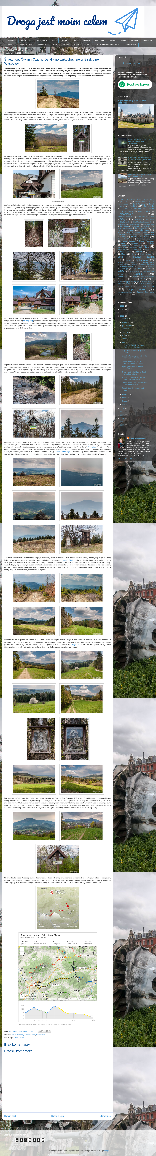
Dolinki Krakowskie (144, 211)
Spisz (149, 269)
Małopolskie (99, 40)
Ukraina (133, 279)
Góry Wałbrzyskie (141, 228)
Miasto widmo (125, 252)
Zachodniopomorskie (125, 292)
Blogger (107, 1151)
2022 (122, 316)
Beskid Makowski (123, 200)
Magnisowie (122, 247)
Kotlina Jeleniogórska (145, 239)
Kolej (87, 45)
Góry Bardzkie (138, 219)
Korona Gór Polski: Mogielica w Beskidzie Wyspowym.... (134, 378)
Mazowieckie (149, 249)
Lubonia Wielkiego (62, 452)
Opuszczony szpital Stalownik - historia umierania (140, 175)
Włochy (120, 283)
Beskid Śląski (140, 202)
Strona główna (57, 1116)
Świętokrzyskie (130, 45)
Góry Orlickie (124, 226)
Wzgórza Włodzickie (125, 286)
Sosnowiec (138, 269)
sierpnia (125, 332)
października (127, 326)
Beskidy (112, 40)
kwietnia (125, 394)
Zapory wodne (126, 294)
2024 (122, 309)
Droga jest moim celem (131, 63)
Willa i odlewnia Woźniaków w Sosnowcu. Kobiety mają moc (139, 159)
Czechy (54, 45)
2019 (122, 415)
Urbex (74, 40)
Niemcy (134, 254)
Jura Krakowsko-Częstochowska (107, 45)
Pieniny (128, 260)
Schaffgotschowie (127, 267)
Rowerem (124, 264)
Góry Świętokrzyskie (125, 228)
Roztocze (134, 264)
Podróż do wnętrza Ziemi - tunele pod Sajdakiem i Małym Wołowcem (140, 141)
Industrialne (147, 40)
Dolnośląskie (42, 40)
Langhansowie (136, 243)
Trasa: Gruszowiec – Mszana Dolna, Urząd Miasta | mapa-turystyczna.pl (45, 1024)
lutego (124, 401)
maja (124, 342)
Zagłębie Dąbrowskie (145, 292)
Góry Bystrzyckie (125, 222)
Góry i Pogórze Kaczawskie (142, 222)
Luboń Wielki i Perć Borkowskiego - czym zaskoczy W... (134, 384)
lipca (124, 336)
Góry (54, 40)
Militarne (134, 40)
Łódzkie (137, 245)
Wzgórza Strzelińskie (145, 283)
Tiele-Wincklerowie (147, 276)
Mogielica (92, 447)
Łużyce (146, 245)
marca (125, 398)
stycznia (125, 404)
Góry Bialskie (149, 219)
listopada (126, 322)
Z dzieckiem (11, 40)
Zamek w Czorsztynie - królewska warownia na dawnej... (134, 357)
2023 (122, 313)
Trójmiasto (123, 279)
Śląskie (64, 40)
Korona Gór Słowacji (125, 239)
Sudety (123, 40)
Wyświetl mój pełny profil (127, 458)
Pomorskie (132, 263)
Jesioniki (120, 232)
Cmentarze (86, 40)
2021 (122, 409)
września (126, 329)
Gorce (152, 217)
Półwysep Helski (147, 263)
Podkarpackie (142, 260)
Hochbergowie (129, 230)
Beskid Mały (136, 200)
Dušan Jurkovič (141, 217)
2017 (122, 422)
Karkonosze (149, 234)
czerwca (125, 339)
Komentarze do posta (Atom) (62, 1123)
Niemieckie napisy (146, 254)
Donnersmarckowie (125, 217)
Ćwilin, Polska (19, 1038)
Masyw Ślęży (122, 249)
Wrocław (66, 45)
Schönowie (141, 267)
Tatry (135, 277)
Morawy (151, 252)
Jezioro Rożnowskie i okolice (136, 232)
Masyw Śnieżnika (136, 249)
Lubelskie (150, 243)
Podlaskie (121, 262)
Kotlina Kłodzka (128, 241)
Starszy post (105, 1116)
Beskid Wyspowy (17, 1035)
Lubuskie (125, 245)
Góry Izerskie (122, 224)
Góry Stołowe (146, 226)
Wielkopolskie (146, 281)
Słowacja (124, 269)
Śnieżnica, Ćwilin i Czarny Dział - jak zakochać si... (134, 373)
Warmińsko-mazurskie (131, 281)
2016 (122, 425)
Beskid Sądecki (126, 202)
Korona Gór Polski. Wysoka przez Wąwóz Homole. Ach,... (134, 346)
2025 (122, 306)
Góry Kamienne (135, 224)
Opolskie (10, 45)
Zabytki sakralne (137, 289)
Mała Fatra (132, 247)
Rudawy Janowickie (147, 264)
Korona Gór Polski (26, 45)
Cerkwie (77, 45)
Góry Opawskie (148, 224)
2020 (122, 412)
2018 (122, 419)
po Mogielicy (28, 321)
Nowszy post (10, 1116)
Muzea (124, 254)
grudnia (125, 319)
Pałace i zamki (26, 40)
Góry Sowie (135, 226)
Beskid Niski (149, 200)
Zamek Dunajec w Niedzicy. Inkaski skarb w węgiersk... (133, 362)
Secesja (151, 267)
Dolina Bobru (127, 211)
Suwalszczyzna (134, 271)
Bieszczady (42, 45)
